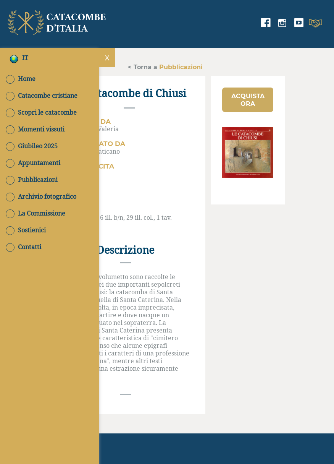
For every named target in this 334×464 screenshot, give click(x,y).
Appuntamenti (33, 163)
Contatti (23, 247)
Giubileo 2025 (32, 146)
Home (20, 79)
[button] (247, 100)
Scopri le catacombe (41, 112)
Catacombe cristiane (41, 95)
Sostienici (26, 230)
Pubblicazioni (32, 179)
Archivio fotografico (41, 196)
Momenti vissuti (35, 129)
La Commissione (35, 213)
